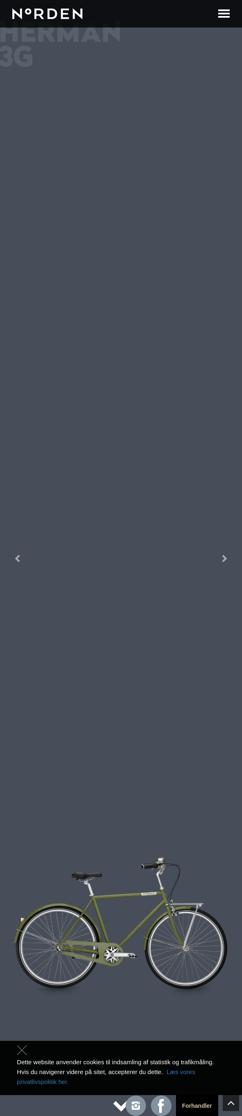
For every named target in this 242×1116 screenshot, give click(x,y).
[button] (18, 558)
